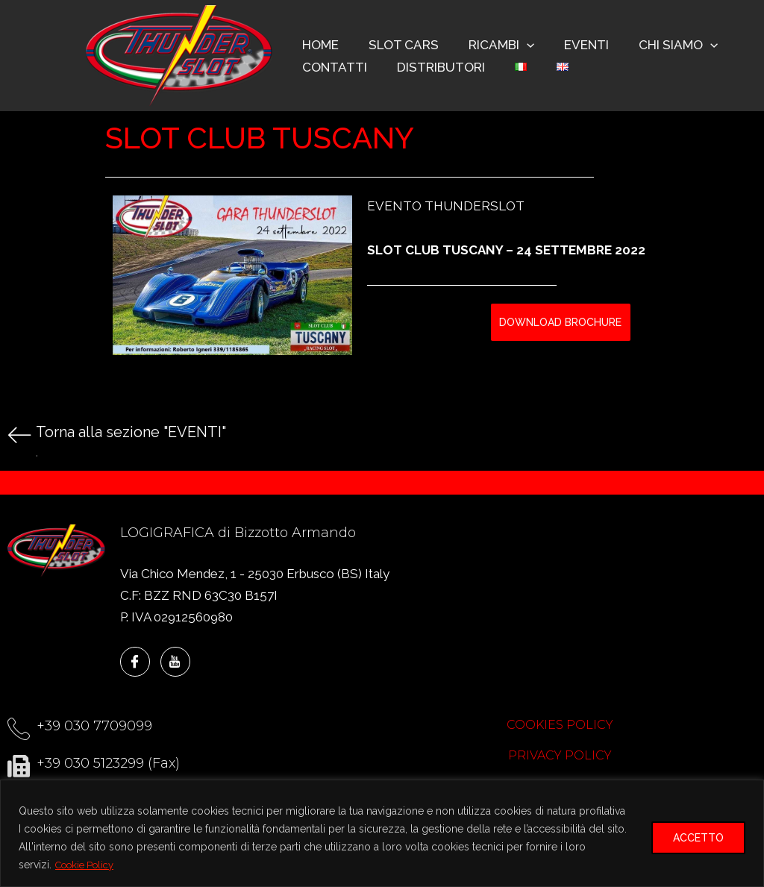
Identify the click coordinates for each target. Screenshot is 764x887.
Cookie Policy (88, 865)
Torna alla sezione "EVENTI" (131, 432)
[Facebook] (135, 662)
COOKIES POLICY (560, 725)
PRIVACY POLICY (560, 755)
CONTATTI (332, 67)
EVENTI (570, 44)
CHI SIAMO (658, 45)
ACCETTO (698, 838)
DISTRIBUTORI (434, 67)
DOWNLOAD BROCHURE (560, 322)
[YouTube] (175, 662)
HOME (318, 44)
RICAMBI (490, 45)
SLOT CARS (397, 44)
